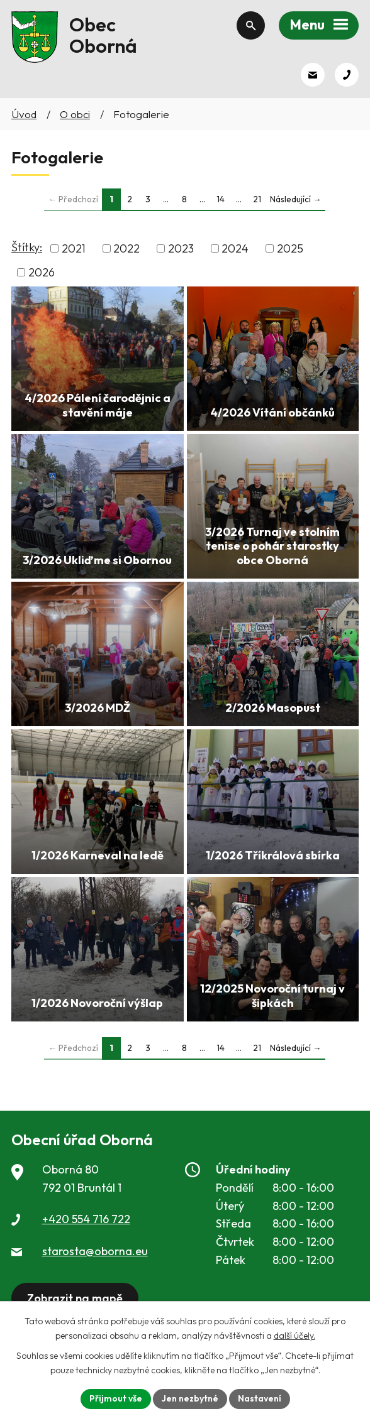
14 (220, 199)
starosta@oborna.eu (95, 1251)
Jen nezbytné (190, 1398)
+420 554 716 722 (86, 1219)
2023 (181, 248)
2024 (235, 248)
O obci (75, 114)
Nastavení (259, 1398)
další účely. (294, 1335)
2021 (74, 248)
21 (257, 199)
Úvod (23, 114)
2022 (126, 248)
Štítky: (26, 247)
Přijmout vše (115, 1398)
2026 (41, 272)
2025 (290, 248)
